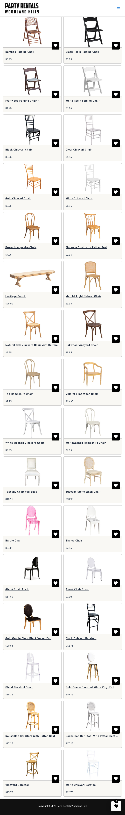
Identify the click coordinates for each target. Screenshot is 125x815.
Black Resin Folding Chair (82, 51)
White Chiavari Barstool (81, 784)
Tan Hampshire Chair (19, 394)
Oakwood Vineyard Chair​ (82, 345)
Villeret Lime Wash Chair (82, 394)
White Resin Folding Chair (83, 100)
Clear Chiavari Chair (79, 149)
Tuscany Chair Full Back (21, 491)
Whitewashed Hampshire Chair (86, 442)
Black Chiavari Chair (18, 149)
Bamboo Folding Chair (20, 51)
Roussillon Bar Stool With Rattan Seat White (95, 736)
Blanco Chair (74, 540)
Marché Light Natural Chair (83, 296)
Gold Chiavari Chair (18, 198)
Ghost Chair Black (17, 589)
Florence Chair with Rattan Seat (86, 247)
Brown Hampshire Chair (20, 247)
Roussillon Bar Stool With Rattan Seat (30, 736)
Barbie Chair (13, 540)
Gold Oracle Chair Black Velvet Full (28, 638)
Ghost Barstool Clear (19, 687)
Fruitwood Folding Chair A (22, 100)
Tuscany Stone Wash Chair (83, 491)
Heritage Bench (15, 296)
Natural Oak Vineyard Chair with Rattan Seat (34, 345)
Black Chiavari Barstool (81, 638)
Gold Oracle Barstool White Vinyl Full (90, 687)
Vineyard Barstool (17, 784)
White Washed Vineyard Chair (24, 442)
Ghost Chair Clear (77, 589)
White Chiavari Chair (79, 198)
